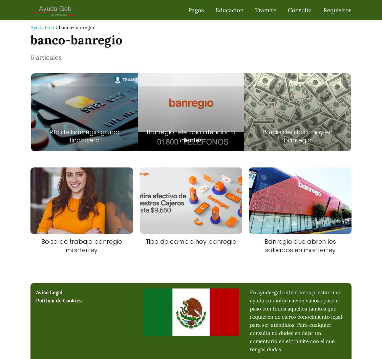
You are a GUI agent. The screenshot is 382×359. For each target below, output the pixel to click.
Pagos (196, 10)
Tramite (265, 10)
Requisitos (337, 10)
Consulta (300, 10)
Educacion (229, 10)
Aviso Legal (49, 292)
